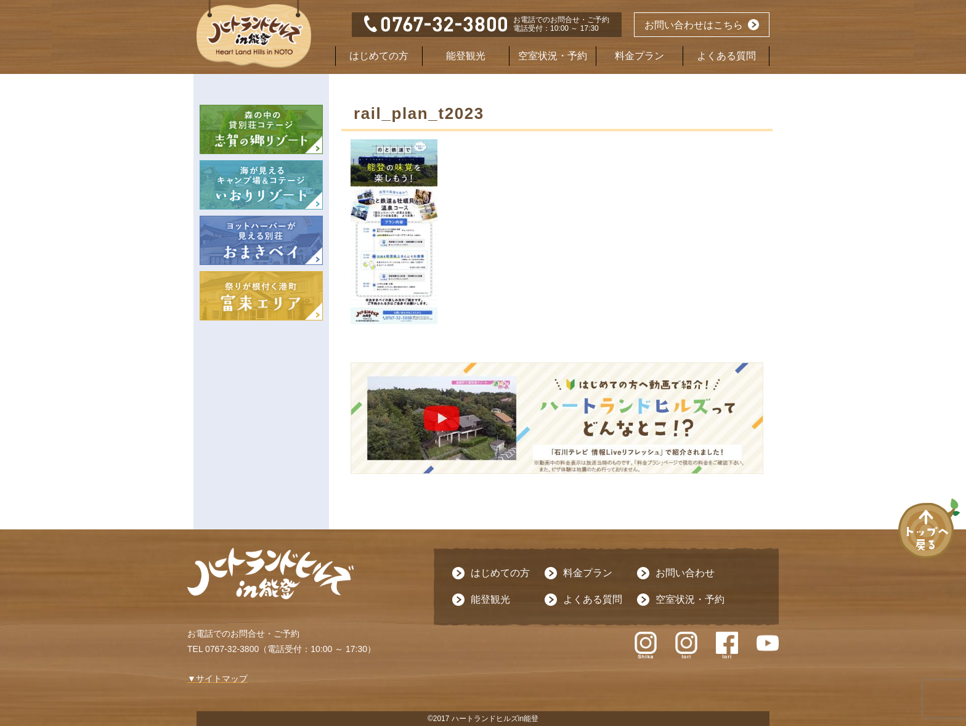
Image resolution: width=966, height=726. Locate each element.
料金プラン (639, 56)
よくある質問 (726, 56)
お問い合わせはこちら (693, 25)
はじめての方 (378, 56)
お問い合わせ (685, 573)
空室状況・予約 (552, 56)
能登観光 (465, 56)
